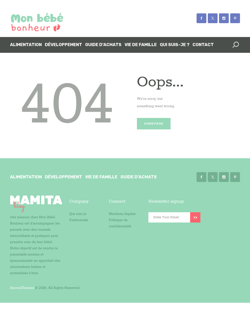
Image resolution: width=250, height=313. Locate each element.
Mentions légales (122, 214)
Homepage (154, 123)
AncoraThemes (22, 288)
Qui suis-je (77, 214)
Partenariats (78, 220)
